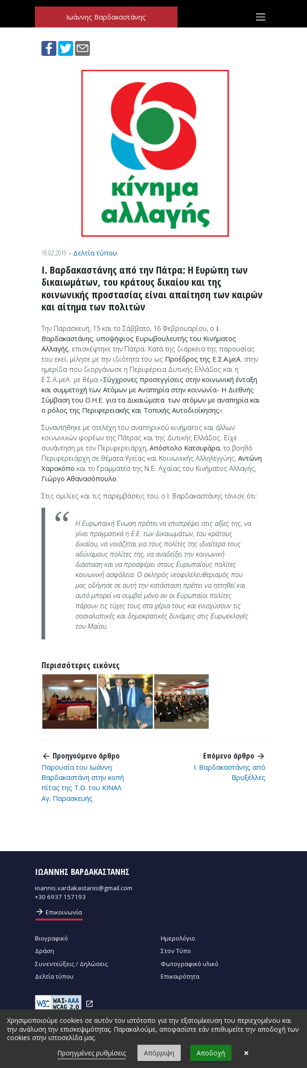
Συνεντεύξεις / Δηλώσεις (71, 964)
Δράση (44, 951)
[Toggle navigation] (260, 17)
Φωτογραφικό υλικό (189, 964)
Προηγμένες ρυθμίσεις (91, 1052)
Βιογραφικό (51, 938)
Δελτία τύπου (95, 252)
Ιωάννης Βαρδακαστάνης (106, 17)
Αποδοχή (211, 1052)
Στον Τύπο (176, 951)
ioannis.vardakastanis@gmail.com (83, 888)
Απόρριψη (159, 1052)
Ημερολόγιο (178, 938)
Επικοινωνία (58, 911)
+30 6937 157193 (60, 897)
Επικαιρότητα (180, 976)
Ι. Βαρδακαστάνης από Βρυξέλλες (230, 772)
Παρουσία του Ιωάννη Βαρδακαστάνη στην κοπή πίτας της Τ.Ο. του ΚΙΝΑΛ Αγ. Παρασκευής (82, 782)
